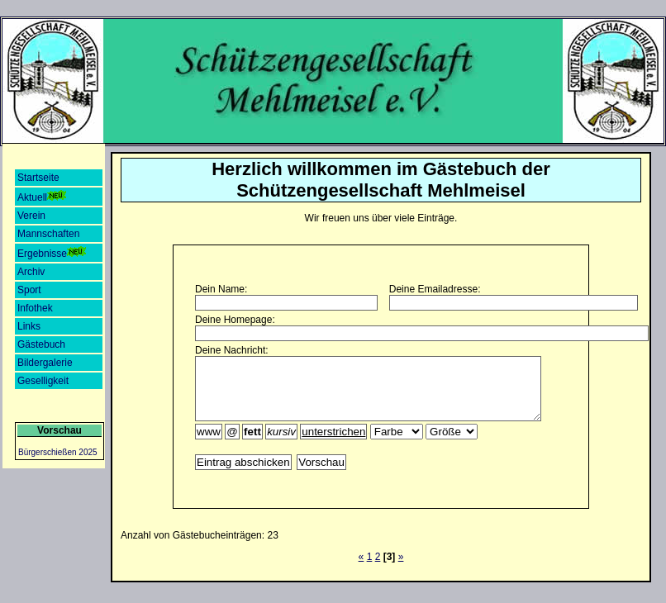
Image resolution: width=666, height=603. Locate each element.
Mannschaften (48, 234)
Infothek (35, 308)
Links (28, 326)
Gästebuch (41, 344)
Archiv (31, 272)
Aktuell (42, 196)
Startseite (38, 177)
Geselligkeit (43, 381)
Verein (31, 215)
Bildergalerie (45, 362)
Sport (29, 290)
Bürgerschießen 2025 (58, 452)
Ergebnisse (52, 252)
